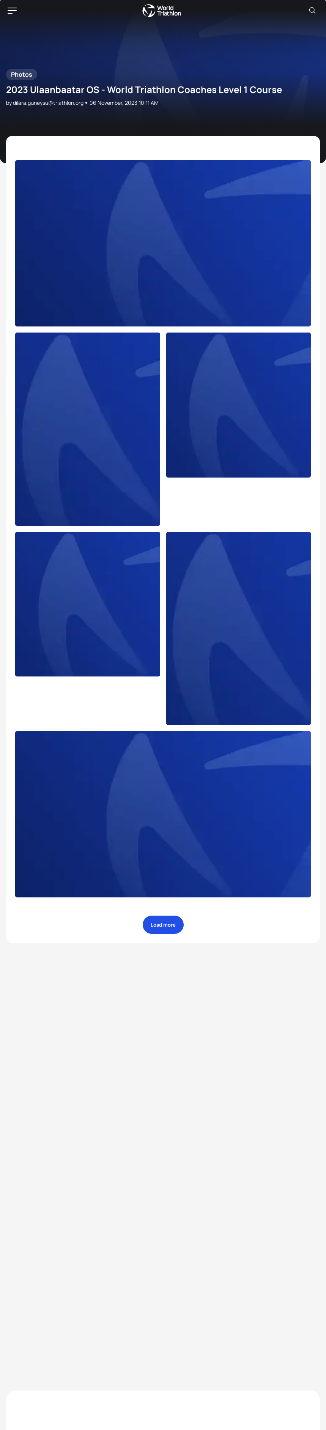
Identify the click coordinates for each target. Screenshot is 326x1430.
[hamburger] (12, 10)
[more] (163, 243)
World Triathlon (161, 10)
